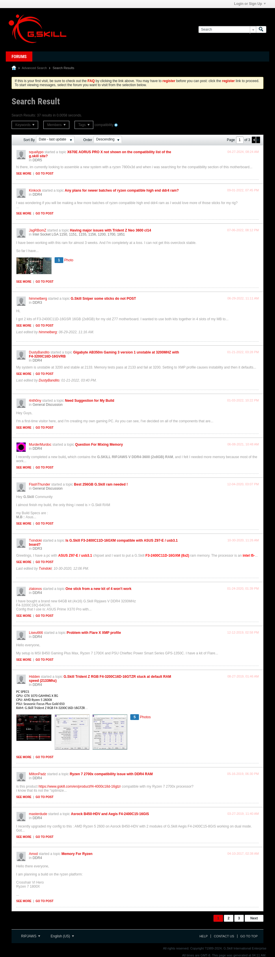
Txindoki (35, 540)
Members (56, 125)
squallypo (36, 152)
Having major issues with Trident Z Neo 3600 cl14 (110, 230)
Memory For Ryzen (77, 854)
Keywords (24, 125)
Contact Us (224, 936)
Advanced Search (34, 68)
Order (87, 140)
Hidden (34, 677)
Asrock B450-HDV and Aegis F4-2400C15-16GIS (110, 814)
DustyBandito (39, 352)
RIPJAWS (30, 936)
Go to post (44, 173)
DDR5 (37, 160)
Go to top (249, 936)
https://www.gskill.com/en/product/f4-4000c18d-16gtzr (79, 786)
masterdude (38, 814)
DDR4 (37, 194)
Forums (19, 56)
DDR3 (37, 303)
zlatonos (35, 589)
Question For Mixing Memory (99, 445)
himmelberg (38, 299)
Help (203, 936)
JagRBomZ (37, 230)
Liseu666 (36, 633)
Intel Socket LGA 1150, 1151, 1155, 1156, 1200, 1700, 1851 (79, 234)
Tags (84, 125)
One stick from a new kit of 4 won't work (98, 589)
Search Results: (24, 115)
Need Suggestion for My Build (89, 401)
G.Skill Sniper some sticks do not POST (103, 299)
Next (254, 918)
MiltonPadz (37, 774)
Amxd (33, 854)
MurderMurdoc (40, 445)
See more (23, 173)
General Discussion (48, 405)
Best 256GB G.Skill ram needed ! (101, 484)
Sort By (29, 140)
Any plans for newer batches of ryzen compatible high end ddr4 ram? (122, 190)
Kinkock (35, 190)
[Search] (227, 29)
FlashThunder (39, 484)
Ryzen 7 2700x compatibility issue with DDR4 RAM (111, 774)
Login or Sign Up (250, 4)
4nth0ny (35, 401)
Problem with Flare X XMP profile (94, 633)
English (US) (62, 936)
